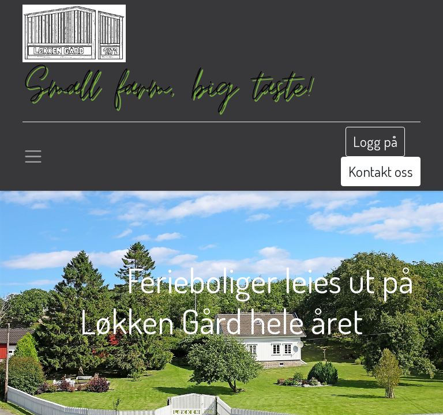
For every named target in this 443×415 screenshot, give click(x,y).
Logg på (375, 141)
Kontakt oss (380, 171)
